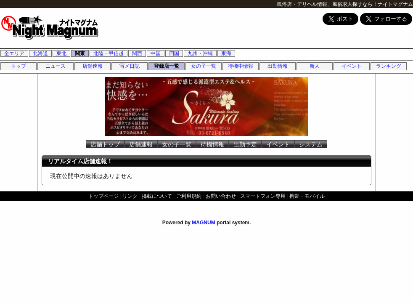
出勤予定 (245, 144)
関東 (80, 53)
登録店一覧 (166, 66)
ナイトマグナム (395, 4)
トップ (18, 66)
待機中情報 (240, 66)
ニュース (55, 66)
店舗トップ (105, 144)
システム (311, 144)
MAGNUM (203, 223)
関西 (137, 53)
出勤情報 (277, 66)
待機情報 (212, 144)
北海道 (40, 53)
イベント (352, 66)
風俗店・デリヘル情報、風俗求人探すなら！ (327, 4)
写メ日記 (129, 66)
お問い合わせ (221, 196)
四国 (174, 53)
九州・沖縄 (200, 53)
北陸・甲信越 (108, 53)
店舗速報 (92, 66)
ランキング (388, 66)
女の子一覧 (203, 66)
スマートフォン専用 (263, 196)
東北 (61, 53)
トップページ (103, 196)
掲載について (157, 196)
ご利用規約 (188, 196)
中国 (156, 53)
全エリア (14, 53)
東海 (226, 53)
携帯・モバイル (307, 196)
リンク (130, 196)
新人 (315, 66)
